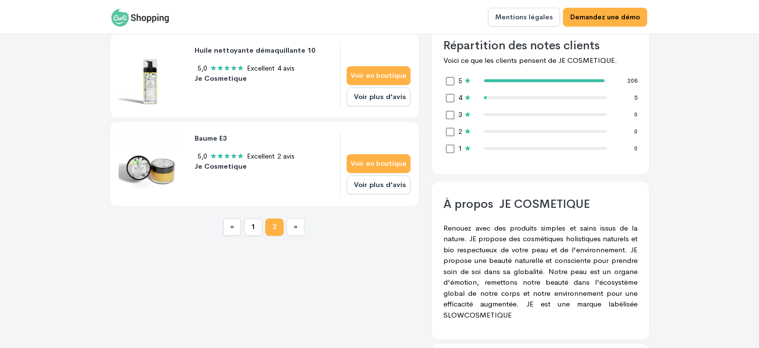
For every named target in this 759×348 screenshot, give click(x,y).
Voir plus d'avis (380, 96)
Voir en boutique (378, 75)
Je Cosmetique (221, 78)
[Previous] (232, 227)
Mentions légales (524, 17)
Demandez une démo (605, 17)
